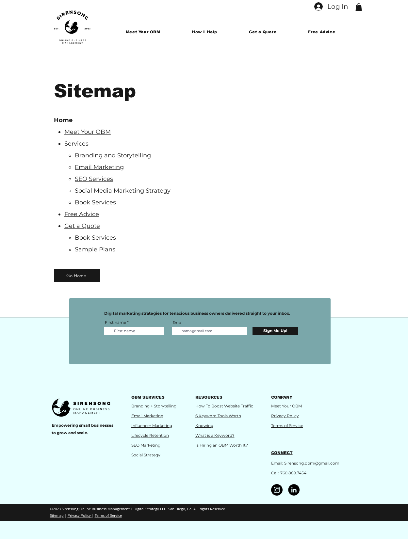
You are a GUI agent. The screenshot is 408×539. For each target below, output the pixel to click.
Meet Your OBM (87, 131)
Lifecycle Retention (150, 435)
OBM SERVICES (148, 397)
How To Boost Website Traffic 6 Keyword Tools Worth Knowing (224, 416)
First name (115, 323)
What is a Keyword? (215, 435)
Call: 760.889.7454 (288, 472)
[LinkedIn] (294, 490)
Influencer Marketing (151, 425)
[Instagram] (277, 490)
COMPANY (281, 397)
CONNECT (282, 453)
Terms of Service (287, 425)
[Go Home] (77, 275)
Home (63, 120)
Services (76, 143)
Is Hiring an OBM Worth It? (221, 445)
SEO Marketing (145, 445)
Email (177, 323)
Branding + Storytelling (153, 406)
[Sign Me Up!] (275, 331)
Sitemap (57, 515)
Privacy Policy (285, 415)
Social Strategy (145, 454)
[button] (358, 7)
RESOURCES (208, 397)
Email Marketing (147, 415)
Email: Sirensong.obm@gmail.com (305, 463)
